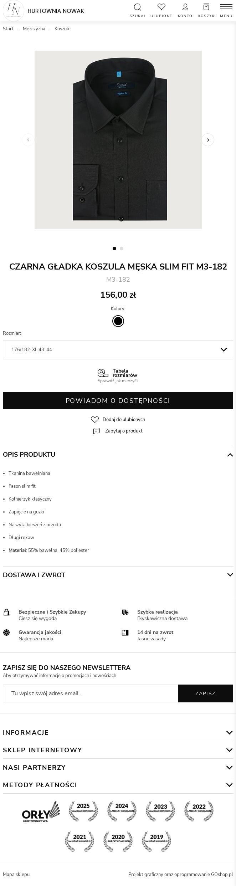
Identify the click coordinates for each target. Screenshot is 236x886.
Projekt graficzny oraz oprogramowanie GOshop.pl (180, 874)
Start (8, 29)
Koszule (63, 29)
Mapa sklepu (16, 874)
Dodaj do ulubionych (124, 419)
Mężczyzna (34, 29)
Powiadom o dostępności (118, 400)
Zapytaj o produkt (124, 431)
